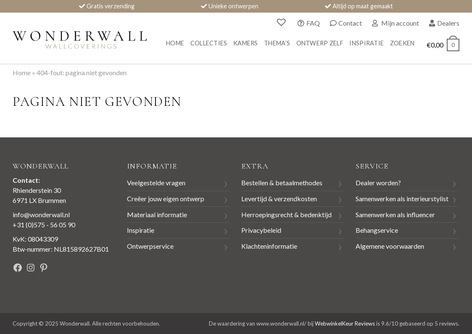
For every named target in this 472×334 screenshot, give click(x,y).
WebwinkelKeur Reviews (345, 323)
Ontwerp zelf (319, 43)
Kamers (245, 43)
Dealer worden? (378, 183)
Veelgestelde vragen (156, 183)
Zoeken (402, 43)
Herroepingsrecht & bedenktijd (286, 214)
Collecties (208, 43)
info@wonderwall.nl (41, 214)
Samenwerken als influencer (395, 214)
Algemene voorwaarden (390, 246)
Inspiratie (366, 43)
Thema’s (277, 43)
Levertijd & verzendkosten (279, 199)
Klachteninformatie (269, 246)
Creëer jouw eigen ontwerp (165, 199)
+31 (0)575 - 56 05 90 (44, 225)
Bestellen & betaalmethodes (281, 183)
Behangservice (377, 230)
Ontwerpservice (150, 246)
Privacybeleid (261, 230)
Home (175, 43)
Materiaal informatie (157, 214)
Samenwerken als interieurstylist (402, 199)
